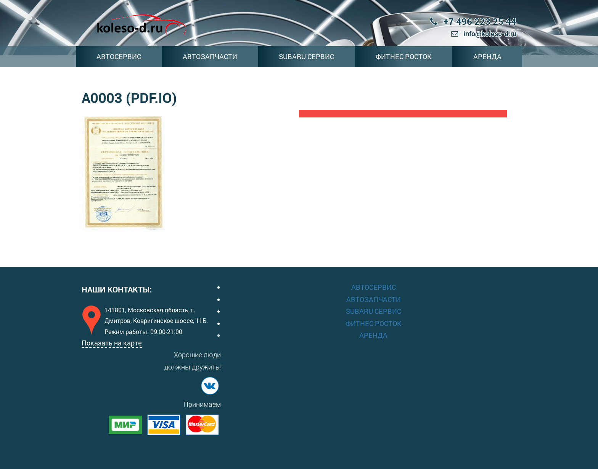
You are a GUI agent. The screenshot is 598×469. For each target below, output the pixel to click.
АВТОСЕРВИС (118, 56)
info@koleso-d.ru (483, 33)
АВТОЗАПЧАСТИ (210, 56)
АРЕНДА (487, 56)
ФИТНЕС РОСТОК (404, 56)
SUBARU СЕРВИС (306, 56)
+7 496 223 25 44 (473, 21)
